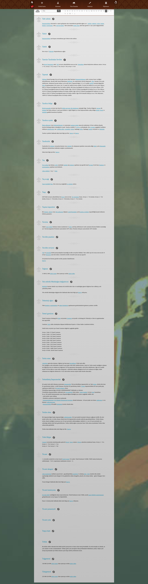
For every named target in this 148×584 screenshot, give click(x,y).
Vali (58, 64)
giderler (94, 23)
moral (101, 110)
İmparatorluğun (46, 23)
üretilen (66, 165)
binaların (101, 165)
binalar (44, 25)
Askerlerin (45, 363)
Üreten (83, 386)
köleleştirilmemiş (58, 125)
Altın (88, 474)
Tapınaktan (81, 64)
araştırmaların (45, 167)
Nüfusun (44, 79)
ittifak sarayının (66, 108)
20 (115, 2)
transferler (75, 474)
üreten (94, 384)
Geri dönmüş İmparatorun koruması (63, 400)
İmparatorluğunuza (81, 79)
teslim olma (76, 25)
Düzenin (51, 51)
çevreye (78, 127)
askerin (50, 212)
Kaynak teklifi (46, 495)
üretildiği (47, 184)
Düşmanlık (102, 146)
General (44, 442)
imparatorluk (67, 384)
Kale (59, 318)
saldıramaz (99, 400)
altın (93, 81)
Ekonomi (57, 4)
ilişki (95, 146)
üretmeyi (62, 388)
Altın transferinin (46, 474)
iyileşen (79, 442)
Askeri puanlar (83, 392)
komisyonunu (65, 459)
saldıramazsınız (51, 402)
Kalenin (72, 165)
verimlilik (67, 129)
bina (51, 184)
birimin (46, 212)
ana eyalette (49, 227)
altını (70, 227)
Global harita (42, 4)
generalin (48, 252)
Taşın (43, 184)
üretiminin (59, 404)
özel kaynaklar (60, 25)
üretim (102, 23)
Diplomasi (106, 4)
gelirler (89, 23)
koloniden (74, 212)
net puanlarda (68, 392)
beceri (45, 64)
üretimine (76, 197)
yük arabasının (59, 212)
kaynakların (73, 363)
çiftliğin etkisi (60, 129)
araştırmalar (49, 25)
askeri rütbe (72, 273)
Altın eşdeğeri (46, 171)
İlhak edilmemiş (46, 125)
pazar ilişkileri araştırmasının (96, 495)
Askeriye (90, 4)
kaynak (91, 165)
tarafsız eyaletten (84, 212)
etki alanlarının (74, 108)
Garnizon (69, 318)
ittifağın (44, 110)
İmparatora (50, 64)
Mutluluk (69, 81)
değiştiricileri (50, 129)
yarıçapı (98, 108)
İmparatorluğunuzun (48, 400)
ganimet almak (74, 125)
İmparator (48, 254)
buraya (71, 133)
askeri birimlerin (63, 305)
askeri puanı (53, 273)
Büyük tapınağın (46, 108)
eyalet (69, 212)
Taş (73, 197)
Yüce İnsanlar (74, 4)
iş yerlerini (70, 184)
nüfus (81, 129)
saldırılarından (68, 417)
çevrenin (92, 127)
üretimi (91, 83)
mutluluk (44, 112)
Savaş (71, 442)
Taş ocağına (45, 165)
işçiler (98, 23)
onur (93, 392)
